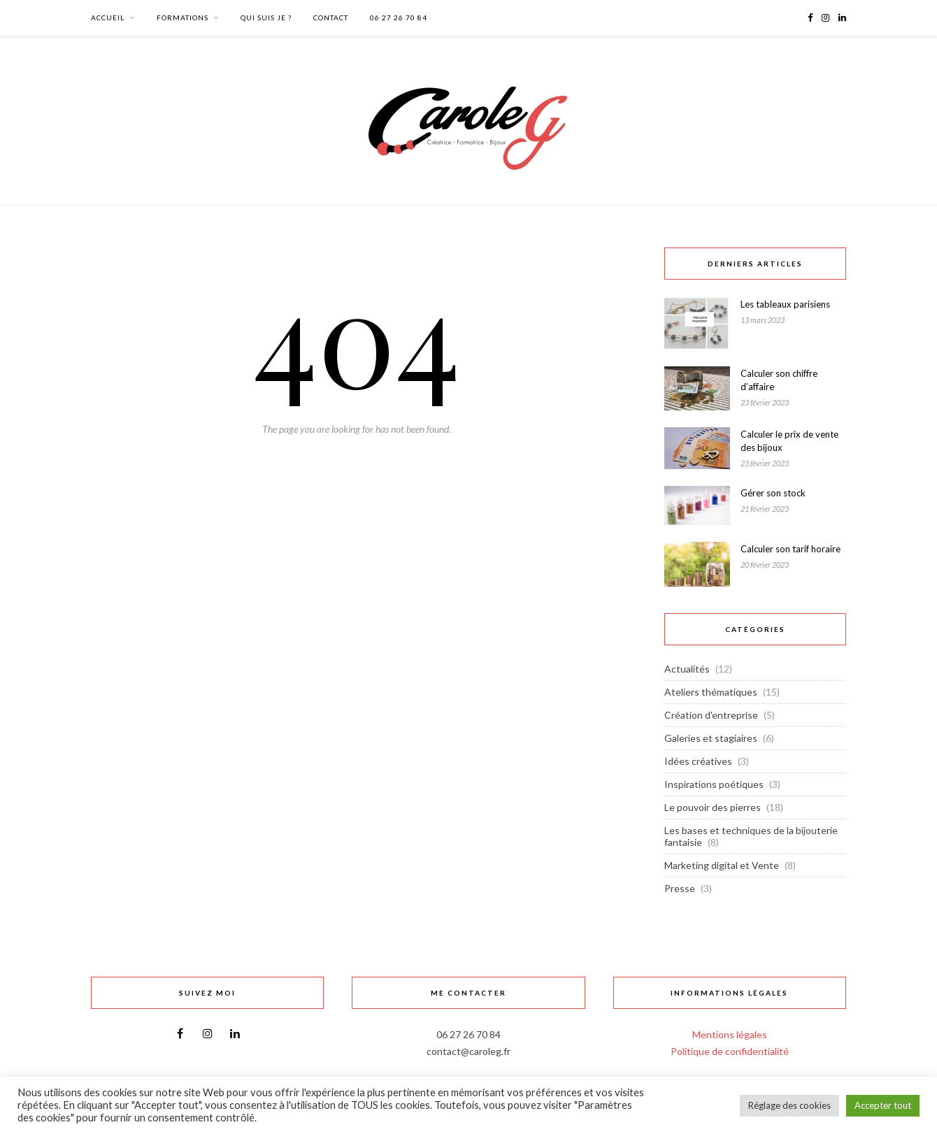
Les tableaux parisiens (785, 304)
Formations (182, 17)
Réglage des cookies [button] (789, 1105)
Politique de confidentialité (730, 1051)
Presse (679, 888)
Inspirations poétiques (714, 784)
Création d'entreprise (711, 715)
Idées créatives (698, 761)
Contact (330, 17)
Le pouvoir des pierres (712, 807)
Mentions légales (729, 1034)
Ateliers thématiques (710, 692)
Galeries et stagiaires (710, 738)
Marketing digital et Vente (721, 865)
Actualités (687, 669)
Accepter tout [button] (882, 1105)
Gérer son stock (773, 492)
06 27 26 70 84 (398, 17)
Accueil (107, 17)
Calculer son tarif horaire (791, 548)
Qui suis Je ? (266, 17)
